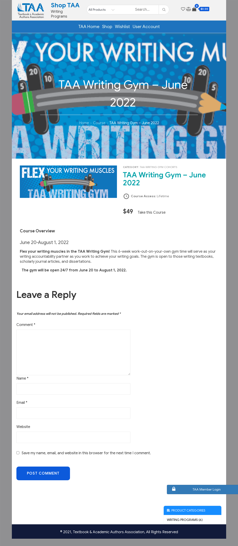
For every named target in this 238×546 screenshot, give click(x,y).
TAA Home (88, 26)
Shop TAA (65, 5)
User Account (146, 26)
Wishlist (122, 26)
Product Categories (186, 510)
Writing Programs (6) (185, 520)
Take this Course (152, 212)
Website (23, 427)
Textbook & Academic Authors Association (108, 532)
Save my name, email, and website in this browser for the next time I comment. (86, 453)
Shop (107, 26)
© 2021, (66, 532)
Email (21, 402)
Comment (25, 325)
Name (22, 378)
